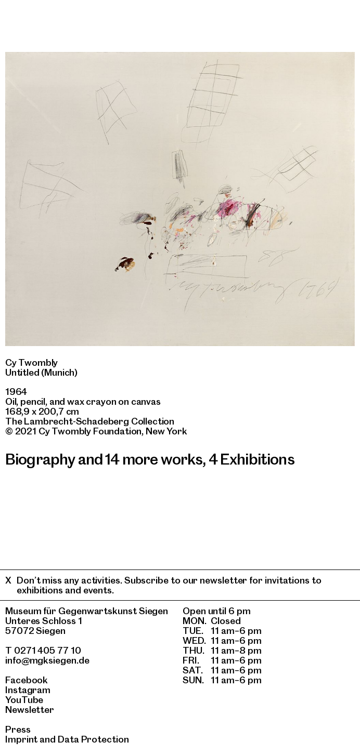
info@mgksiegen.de (47, 660)
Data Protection (93, 739)
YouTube (24, 699)
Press (18, 729)
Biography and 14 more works (103, 459)
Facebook (26, 679)
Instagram (27, 689)
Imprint (21, 739)
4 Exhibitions (251, 459)
